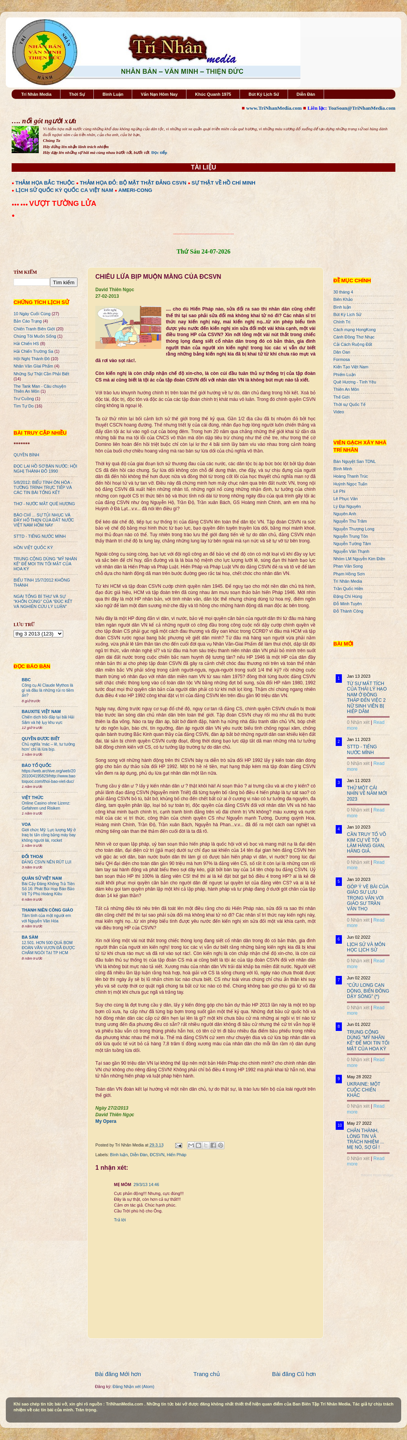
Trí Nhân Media (36, 94)
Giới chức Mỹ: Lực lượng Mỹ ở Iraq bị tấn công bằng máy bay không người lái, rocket (49, 835)
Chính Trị (341, 321)
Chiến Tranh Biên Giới (34, 328)
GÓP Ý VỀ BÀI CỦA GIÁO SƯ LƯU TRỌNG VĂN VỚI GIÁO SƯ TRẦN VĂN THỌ (367, 898)
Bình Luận (112, 94)
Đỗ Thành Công (348, 611)
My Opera (105, 1121)
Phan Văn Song (348, 566)
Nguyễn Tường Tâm (352, 543)
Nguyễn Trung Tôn (350, 536)
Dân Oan (341, 352)
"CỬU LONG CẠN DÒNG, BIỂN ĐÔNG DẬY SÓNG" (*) (368, 990)
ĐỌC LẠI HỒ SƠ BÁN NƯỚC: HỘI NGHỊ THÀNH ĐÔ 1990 (45, 468)
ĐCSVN (157, 1154)
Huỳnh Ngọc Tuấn (350, 484)
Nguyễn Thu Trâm (350, 521)
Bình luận (119, 1154)
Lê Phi (339, 491)
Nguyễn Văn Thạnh (351, 551)
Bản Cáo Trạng (28, 321)
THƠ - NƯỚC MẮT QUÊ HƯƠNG (44, 503)
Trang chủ (206, 1374)
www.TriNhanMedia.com (274, 108)
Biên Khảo (343, 299)
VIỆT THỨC (32, 797)
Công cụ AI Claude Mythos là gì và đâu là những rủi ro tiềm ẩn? (48, 690)
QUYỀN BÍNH (26, 454)
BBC (26, 679)
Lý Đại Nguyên (347, 506)
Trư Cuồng (24, 398)
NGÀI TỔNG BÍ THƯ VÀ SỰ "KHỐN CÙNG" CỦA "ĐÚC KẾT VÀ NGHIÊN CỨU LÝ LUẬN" (43, 601)
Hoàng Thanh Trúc (350, 476)
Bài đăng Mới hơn (118, 1374)
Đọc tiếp (159, 152)
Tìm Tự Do (24, 406)
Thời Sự (77, 94)
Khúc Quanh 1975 (213, 94)
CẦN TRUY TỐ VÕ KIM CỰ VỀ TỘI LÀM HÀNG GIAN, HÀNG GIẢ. (366, 843)
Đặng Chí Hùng (347, 596)
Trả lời (120, 1219)
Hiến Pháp (176, 1154)
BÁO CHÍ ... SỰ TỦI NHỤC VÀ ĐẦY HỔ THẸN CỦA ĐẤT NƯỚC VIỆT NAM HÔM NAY (44, 520)
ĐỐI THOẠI (32, 856)
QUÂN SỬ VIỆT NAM (42, 878)
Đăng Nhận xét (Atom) (133, 1386)
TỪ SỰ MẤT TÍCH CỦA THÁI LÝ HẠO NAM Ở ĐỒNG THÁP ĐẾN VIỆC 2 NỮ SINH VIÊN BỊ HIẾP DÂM (367, 697)
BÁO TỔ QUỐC (37, 765)
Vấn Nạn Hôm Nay (159, 94)
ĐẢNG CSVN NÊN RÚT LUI (46, 862)
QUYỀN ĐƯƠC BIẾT (41, 738)
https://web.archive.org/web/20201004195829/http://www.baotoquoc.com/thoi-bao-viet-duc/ (49, 776)
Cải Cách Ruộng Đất (352, 344)
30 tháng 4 (343, 292)
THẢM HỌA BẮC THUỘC (45, 183)
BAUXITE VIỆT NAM (41, 711)
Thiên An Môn (346, 389)
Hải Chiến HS (26, 343)
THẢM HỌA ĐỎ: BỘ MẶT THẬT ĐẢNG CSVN (133, 183)
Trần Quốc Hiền (348, 588)
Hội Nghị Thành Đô (32, 358)
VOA (26, 824)
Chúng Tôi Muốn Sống (35, 336)
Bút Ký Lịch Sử (263, 94)
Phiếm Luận (344, 374)
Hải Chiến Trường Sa (33, 351)
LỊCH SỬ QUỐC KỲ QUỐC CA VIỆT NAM (64, 190)
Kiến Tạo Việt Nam (350, 366)
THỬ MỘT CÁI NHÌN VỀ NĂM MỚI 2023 (367, 793)
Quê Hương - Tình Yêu (354, 382)
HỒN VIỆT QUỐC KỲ (33, 547)
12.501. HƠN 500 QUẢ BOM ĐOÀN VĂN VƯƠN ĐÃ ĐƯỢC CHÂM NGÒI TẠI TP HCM (48, 948)
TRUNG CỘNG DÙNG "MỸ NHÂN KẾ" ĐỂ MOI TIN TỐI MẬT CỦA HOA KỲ (45, 563)
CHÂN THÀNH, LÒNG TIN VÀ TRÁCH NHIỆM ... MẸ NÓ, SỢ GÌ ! (365, 1139)
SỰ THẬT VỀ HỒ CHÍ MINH (223, 183)
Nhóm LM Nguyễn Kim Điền (359, 558)
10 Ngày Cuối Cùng (32, 313)
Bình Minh (342, 468)
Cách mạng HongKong (354, 329)
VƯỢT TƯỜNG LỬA (62, 203)
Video (338, 411)
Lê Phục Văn (345, 498)
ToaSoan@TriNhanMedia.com (361, 108)
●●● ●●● (20, 204)
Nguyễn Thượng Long (353, 529)
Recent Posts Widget (377, 1175)
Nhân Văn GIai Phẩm (33, 366)
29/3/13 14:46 (146, 1184)
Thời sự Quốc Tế (349, 404)
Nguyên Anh (344, 513)
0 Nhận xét (358, 722)
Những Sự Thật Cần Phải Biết (41, 373)
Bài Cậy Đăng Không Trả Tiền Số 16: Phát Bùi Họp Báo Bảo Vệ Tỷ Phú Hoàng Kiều (48, 889)
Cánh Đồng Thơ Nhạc (353, 337)
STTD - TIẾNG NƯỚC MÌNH (40, 536)
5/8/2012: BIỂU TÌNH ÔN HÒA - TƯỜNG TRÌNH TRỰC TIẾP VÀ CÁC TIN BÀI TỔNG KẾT (43, 487)
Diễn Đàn (306, 94)
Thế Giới (341, 397)
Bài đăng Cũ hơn (294, 1374)
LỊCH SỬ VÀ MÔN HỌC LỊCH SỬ (366, 947)
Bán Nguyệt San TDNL (354, 461)
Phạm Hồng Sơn (349, 574)
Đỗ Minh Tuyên (347, 603)
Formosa (341, 359)
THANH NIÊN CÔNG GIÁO (47, 910)
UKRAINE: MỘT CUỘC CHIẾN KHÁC (363, 1089)
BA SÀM (30, 937)
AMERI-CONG (135, 190)
